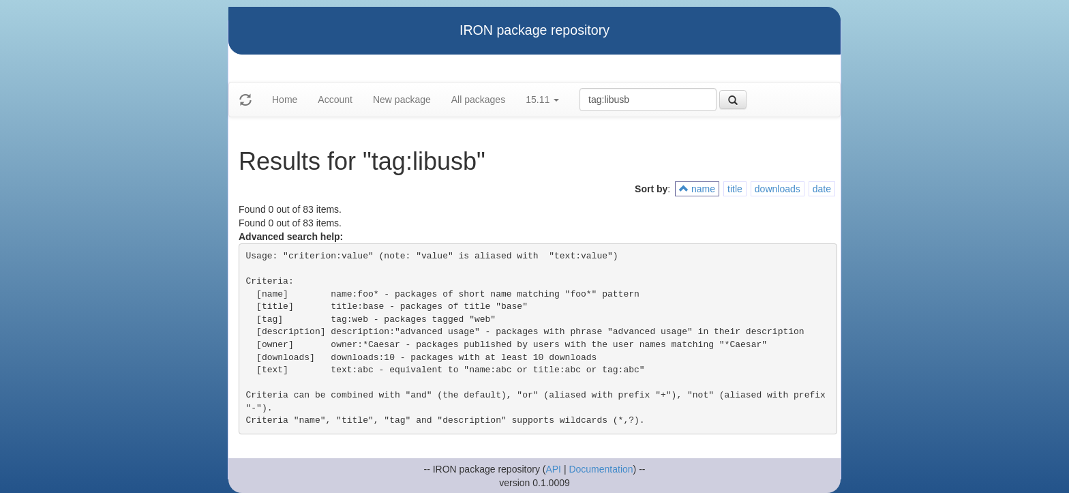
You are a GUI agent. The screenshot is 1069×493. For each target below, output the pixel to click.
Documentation (601, 469)
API (553, 469)
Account (335, 99)
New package (402, 99)
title (734, 188)
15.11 (542, 99)
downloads (777, 188)
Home (284, 99)
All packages (478, 99)
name (697, 188)
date (822, 188)
